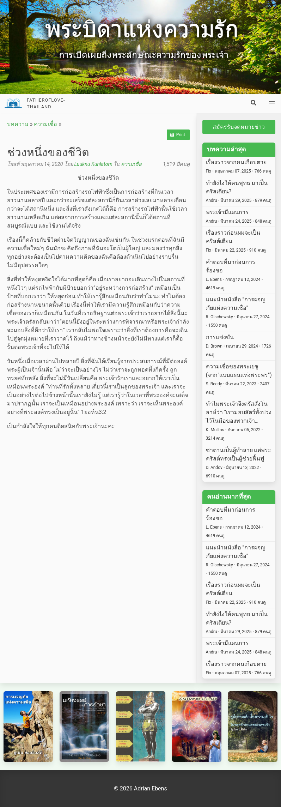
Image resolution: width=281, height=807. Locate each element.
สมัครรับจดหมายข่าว (239, 127)
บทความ (18, 124)
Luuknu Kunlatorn (93, 164)
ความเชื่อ (45, 124)
